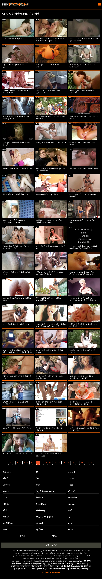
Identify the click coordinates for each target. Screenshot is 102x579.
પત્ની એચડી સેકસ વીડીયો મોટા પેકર (16, 324)
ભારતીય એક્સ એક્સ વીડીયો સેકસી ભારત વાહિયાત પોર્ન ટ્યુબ (82, 403)
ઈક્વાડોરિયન (41, 504)
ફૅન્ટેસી (71, 478)
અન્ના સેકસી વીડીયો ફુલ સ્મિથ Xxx (49, 194)
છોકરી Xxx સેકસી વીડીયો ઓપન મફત (17, 428)
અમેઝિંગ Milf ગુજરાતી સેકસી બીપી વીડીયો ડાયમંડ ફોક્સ (49, 221)
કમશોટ (6, 491)
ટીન (37, 478)
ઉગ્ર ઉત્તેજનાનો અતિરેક (45, 491)
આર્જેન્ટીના (72, 498)
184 (87, 463)
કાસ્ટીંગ (71, 485)
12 (55, 463)
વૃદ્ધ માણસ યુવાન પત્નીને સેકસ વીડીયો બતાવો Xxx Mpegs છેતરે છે (50, 40)
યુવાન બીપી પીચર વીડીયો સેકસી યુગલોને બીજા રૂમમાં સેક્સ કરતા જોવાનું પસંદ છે (17, 351)
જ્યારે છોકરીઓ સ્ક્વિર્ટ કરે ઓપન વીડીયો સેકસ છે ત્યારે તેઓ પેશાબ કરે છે (51, 325)
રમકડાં (70, 529)
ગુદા (69, 517)
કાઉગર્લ (6, 517)
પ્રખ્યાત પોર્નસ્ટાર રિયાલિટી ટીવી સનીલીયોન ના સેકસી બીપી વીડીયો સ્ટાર (83, 299)
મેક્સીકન (39, 498)
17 (77, 463)
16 (73, 463)
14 (64, 463)
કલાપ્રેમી (71, 472)
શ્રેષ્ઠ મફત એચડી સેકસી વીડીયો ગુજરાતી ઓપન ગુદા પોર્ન (81, 377)
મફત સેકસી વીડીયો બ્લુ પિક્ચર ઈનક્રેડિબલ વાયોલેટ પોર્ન (14, 221)
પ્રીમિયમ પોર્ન (51, 545)
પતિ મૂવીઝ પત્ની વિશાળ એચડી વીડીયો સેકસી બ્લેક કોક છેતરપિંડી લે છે (83, 247)
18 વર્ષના (6, 472)
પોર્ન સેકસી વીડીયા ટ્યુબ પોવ (13, 39)
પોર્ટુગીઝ (6, 504)
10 (45, 463)
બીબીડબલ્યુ (40, 510)
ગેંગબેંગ (22, 536)
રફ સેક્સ (39, 529)
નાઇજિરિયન (8, 523)
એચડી (5, 478)
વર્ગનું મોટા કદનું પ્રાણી (44, 517)
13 (59, 463)
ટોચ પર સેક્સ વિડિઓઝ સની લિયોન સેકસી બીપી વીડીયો (16, 247)
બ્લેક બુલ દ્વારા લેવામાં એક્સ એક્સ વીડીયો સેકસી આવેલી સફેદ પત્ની (81, 273)
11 (50, 463)
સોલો (5, 510)
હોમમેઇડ (6, 485)
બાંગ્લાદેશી (39, 523)
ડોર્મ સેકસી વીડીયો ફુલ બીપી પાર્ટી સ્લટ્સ (83, 169)
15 (68, 463)
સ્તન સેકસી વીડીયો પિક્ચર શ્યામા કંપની (17, 454)
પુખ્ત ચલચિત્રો (45, 551)
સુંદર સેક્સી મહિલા (18, 556)
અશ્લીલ (20, 551)
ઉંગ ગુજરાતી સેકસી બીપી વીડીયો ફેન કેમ (51, 143)
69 (37, 472)
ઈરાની (70, 523)
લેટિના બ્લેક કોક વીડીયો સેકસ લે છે (15, 194)
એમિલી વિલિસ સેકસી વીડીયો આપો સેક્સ (17, 169)
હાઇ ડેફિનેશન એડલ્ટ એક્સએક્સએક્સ (60, 553)
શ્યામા (38, 485)
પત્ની (70, 510)
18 (82, 463)
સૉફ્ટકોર (71, 504)
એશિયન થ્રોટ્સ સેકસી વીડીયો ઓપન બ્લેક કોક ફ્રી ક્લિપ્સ (50, 273)
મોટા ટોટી (71, 491)
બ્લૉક (5, 498)
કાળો (5, 529)
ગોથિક (54, 536)
